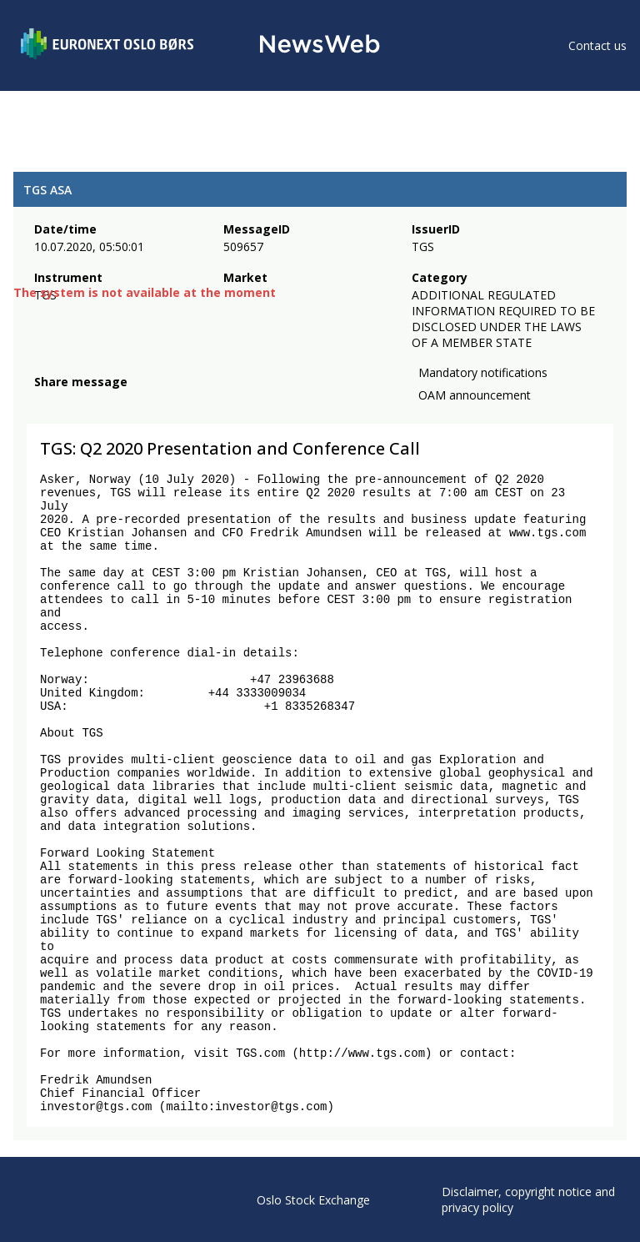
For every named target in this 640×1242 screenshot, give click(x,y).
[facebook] (43, 402)
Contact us (597, 45)
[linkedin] (101, 402)
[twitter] (70, 402)
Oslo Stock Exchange (313, 1200)
